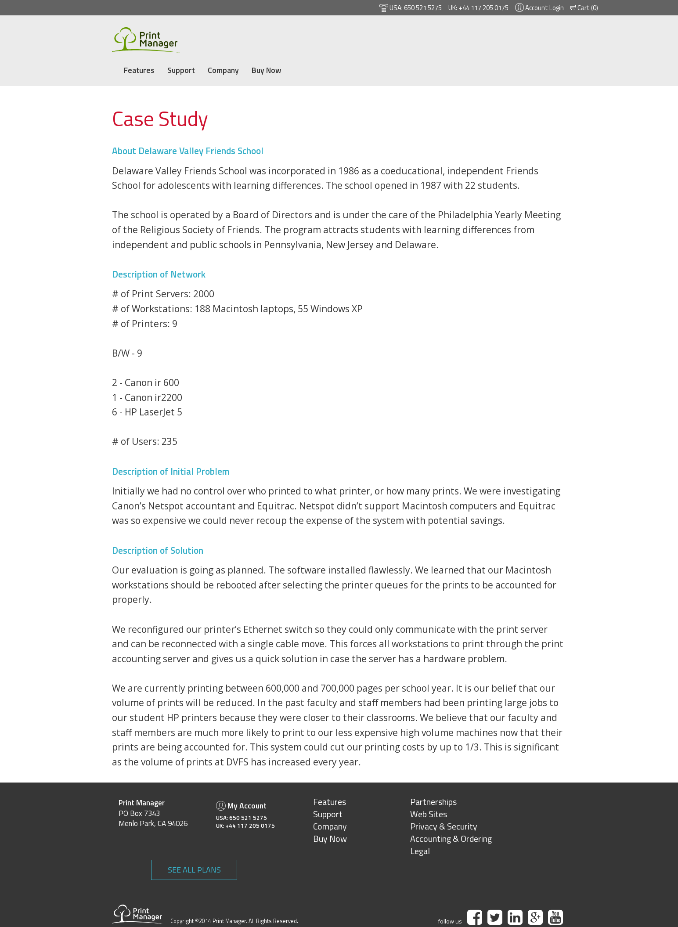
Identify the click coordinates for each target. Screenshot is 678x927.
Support (224, 38)
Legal (388, 837)
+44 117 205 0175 (478, 8)
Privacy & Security (411, 813)
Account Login (543, 8)
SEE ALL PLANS (546, 795)
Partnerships (401, 788)
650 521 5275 (413, 8)
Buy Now (310, 38)
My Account (214, 792)
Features (181, 38)
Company (266, 38)
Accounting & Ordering (419, 825)
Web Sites (396, 801)
